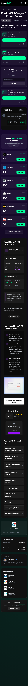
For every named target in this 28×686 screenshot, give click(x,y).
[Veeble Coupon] (4, 154)
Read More (14, 316)
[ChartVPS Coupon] (4, 219)
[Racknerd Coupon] (14, 575)
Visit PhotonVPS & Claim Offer (14, 401)
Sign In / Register (14, 432)
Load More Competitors (14, 231)
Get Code (20, 159)
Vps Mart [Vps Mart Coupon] (9, 193)
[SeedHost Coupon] (14, 593)
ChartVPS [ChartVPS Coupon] (9, 219)
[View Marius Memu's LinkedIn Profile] (4, 563)
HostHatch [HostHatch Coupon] (10, 180)
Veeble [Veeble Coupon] (9, 154)
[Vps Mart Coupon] (4, 193)
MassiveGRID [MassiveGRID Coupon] (10, 206)
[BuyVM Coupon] (14, 587)
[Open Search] (21, 2)
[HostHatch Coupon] (4, 180)
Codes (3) (16, 20)
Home (2, 9)
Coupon (6, 3)
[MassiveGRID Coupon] (4, 206)
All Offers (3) (6, 20)
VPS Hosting (8, 9)
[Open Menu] (25, 2)
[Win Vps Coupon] (14, 581)
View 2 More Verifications (14, 128)
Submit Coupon (14, 608)
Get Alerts (14, 83)
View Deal (13, 123)
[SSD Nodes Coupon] (4, 167)
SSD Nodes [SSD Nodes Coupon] (10, 167)
